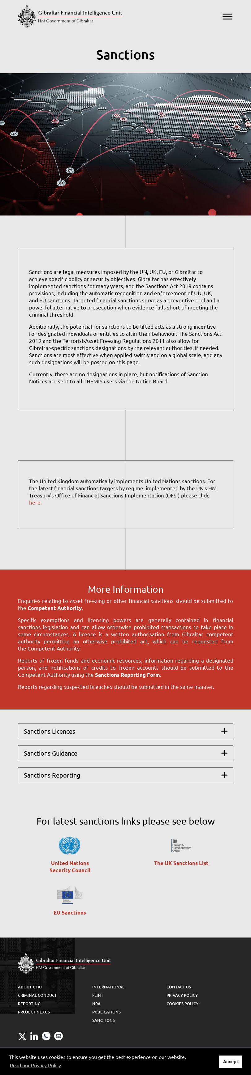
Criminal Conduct (37, 995)
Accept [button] (230, 1061)
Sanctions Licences (49, 731)
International (108, 987)
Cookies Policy (182, 1003)
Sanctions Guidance (50, 753)
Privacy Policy (182, 995)
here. (35, 507)
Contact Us (179, 987)
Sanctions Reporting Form (127, 675)
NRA (96, 1003)
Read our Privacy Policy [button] (35, 1065)
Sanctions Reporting (52, 775)
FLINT (97, 995)
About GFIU (30, 987)
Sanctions (103, 1020)
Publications (106, 1012)
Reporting (29, 1003)
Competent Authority (55, 608)
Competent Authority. (54, 648)
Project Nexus (34, 1012)
